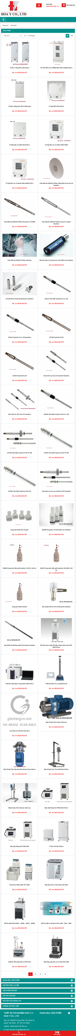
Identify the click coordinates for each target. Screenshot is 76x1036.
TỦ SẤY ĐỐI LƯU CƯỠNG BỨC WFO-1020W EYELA (56, 68)
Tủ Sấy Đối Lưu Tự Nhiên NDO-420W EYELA (20, 183)
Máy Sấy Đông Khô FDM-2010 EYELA (56, 808)
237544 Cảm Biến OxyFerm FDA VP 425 (19, 453)
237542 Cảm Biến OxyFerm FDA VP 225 (56, 453)
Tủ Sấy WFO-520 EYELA (56, 106)
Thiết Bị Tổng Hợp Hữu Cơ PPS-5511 (19, 962)
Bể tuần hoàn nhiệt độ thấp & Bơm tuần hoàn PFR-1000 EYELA (56, 646)
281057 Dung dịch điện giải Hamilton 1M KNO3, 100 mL (56, 569)
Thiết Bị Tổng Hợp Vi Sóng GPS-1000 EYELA (20, 684)
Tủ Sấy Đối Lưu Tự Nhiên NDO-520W (56, 145)
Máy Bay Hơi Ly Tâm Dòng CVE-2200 (56, 885)
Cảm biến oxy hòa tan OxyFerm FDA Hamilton (56, 491)
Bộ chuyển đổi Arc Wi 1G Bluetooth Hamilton (56, 607)
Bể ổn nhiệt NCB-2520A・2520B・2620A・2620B (19, 923)
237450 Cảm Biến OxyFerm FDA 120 (19, 491)
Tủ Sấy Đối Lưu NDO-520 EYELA (19, 145)
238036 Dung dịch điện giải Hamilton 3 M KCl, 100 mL (19, 568)
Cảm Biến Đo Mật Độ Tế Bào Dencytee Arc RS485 (19, 222)
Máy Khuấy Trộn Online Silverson (56, 722)
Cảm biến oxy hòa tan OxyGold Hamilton (56, 376)
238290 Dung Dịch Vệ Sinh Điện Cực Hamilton (56, 530)
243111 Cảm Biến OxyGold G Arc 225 (56, 299)
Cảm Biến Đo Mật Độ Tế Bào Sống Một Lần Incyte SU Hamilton (56, 184)
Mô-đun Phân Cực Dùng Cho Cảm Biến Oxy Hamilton (56, 260)
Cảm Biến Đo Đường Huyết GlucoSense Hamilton (19, 645)
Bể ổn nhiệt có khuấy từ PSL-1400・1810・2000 (56, 923)
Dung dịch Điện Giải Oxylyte (19, 530)
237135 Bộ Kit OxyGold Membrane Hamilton (19, 299)
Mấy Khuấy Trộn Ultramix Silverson (19, 808)
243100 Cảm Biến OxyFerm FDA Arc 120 (56, 414)
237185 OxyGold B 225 (56, 337)
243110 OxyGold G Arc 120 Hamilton (19, 337)
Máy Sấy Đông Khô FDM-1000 (19, 846)
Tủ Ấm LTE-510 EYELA (56, 846)
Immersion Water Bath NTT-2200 (19, 885)
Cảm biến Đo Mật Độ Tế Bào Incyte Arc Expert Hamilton (56, 223)
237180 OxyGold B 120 (19, 376)
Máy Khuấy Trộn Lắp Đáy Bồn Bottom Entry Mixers (20, 769)
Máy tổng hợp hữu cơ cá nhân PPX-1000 (56, 962)
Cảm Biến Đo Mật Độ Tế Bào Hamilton (20, 260)
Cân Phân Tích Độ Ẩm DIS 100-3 (20, 731)
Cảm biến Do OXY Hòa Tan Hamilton (19, 414)
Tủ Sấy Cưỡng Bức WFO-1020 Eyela (19, 106)
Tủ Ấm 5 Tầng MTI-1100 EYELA (19, 68)
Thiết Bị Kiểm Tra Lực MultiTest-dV (56, 684)
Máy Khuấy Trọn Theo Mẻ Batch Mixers (56, 769)
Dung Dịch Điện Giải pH (19, 607)
